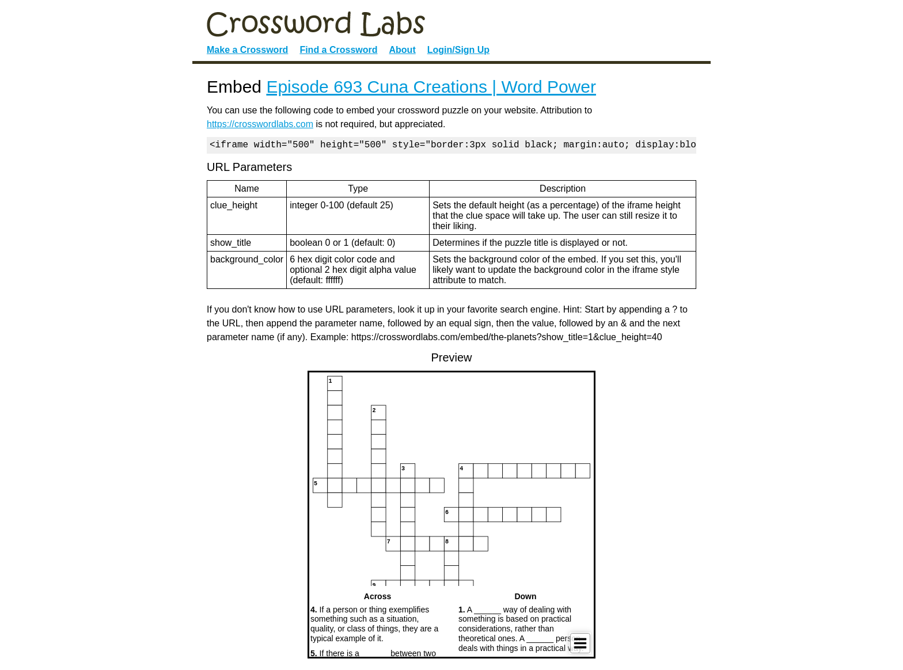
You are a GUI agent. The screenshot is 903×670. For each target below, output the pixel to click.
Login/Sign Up (458, 50)
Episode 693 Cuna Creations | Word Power (431, 86)
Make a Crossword (247, 50)
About (402, 50)
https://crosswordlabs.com (260, 124)
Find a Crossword (338, 50)
